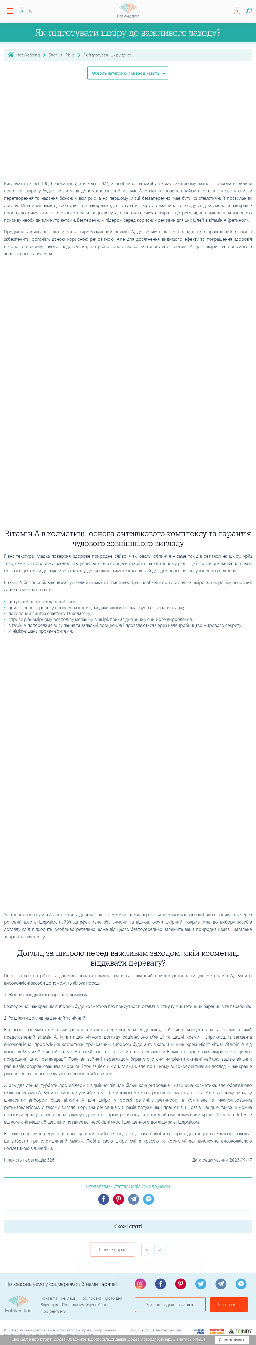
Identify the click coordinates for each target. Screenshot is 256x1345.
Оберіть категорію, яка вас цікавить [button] (126, 73)
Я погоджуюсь (232, 1339)
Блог (53, 55)
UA (21, 11)
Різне (70, 55)
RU (30, 11)
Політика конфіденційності (85, 1304)
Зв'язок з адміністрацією (170, 1304)
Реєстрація (229, 1304)
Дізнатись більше (189, 1339)
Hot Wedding (28, 55)
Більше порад (113, 1249)
